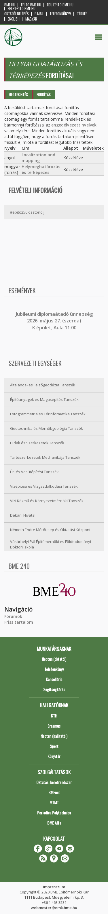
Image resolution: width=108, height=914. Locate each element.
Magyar (31, 19)
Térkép (82, 14)
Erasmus (54, 726)
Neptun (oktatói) (54, 659)
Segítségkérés (54, 689)
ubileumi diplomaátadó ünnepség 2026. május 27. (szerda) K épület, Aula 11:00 (55, 321)
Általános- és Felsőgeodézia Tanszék (42, 385)
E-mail (39, 14)
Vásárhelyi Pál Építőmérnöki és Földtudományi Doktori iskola (50, 544)
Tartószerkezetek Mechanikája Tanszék (45, 457)
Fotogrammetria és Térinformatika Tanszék (48, 413)
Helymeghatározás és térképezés (41, 169)
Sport (54, 746)
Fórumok (13, 616)
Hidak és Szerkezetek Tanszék (37, 442)
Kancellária (54, 679)
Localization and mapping (38, 157)
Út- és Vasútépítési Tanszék (34, 471)
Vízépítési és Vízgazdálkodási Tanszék (44, 486)
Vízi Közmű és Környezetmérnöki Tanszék (47, 500)
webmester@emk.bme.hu (54, 907)
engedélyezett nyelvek (73, 125)
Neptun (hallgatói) (54, 736)
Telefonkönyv (60, 14)
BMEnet (54, 792)
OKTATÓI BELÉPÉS (16, 14)
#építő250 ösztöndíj (27, 212)
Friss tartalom (18, 622)
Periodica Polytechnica (54, 813)
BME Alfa (54, 823)
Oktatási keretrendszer (54, 782)
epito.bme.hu (31, 5)
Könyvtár (54, 756)
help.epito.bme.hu (21, 8)
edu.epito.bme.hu (60, 5)
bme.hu (9, 5)
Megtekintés (18, 94)
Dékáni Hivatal (22, 515)
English (14, 19)
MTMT (54, 802)
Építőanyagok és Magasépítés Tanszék (44, 399)
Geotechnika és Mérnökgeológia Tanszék (46, 428)
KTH (54, 716)
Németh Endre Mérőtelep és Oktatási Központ (50, 529)
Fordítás (44, 94)
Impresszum (54, 886)
